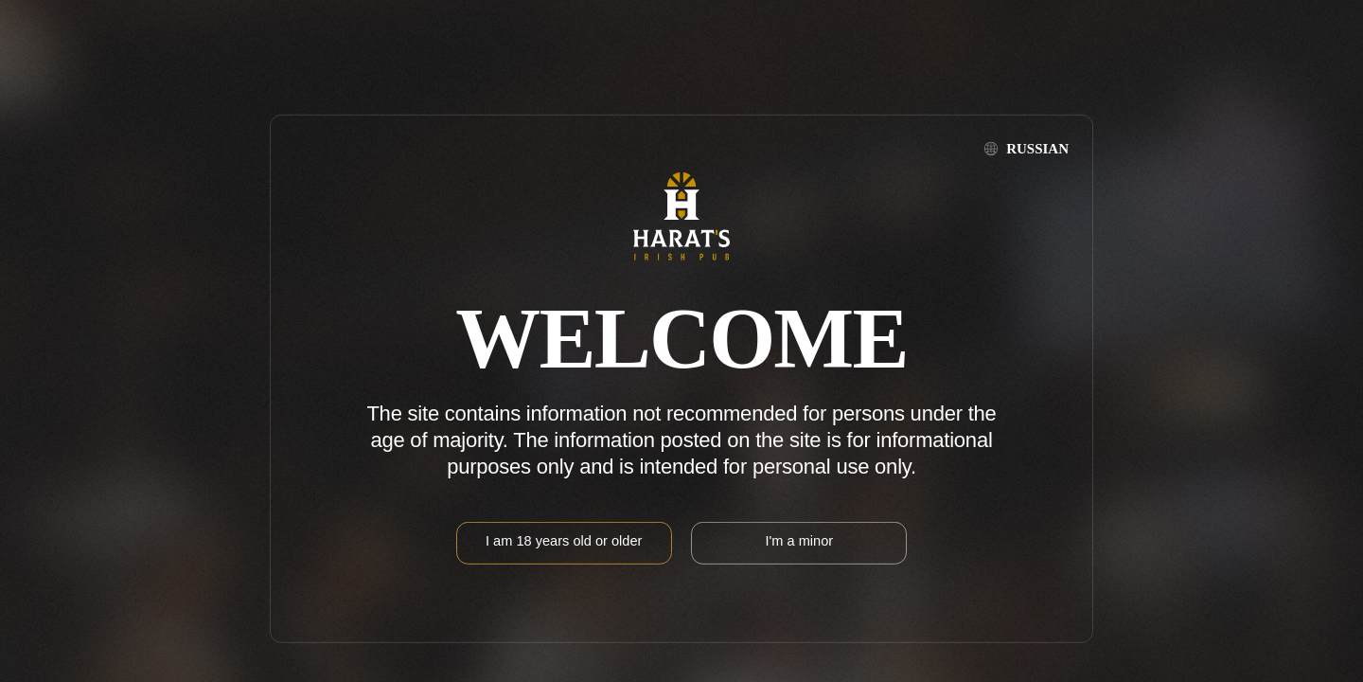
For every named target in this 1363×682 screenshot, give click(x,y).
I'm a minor (799, 540)
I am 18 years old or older (564, 540)
